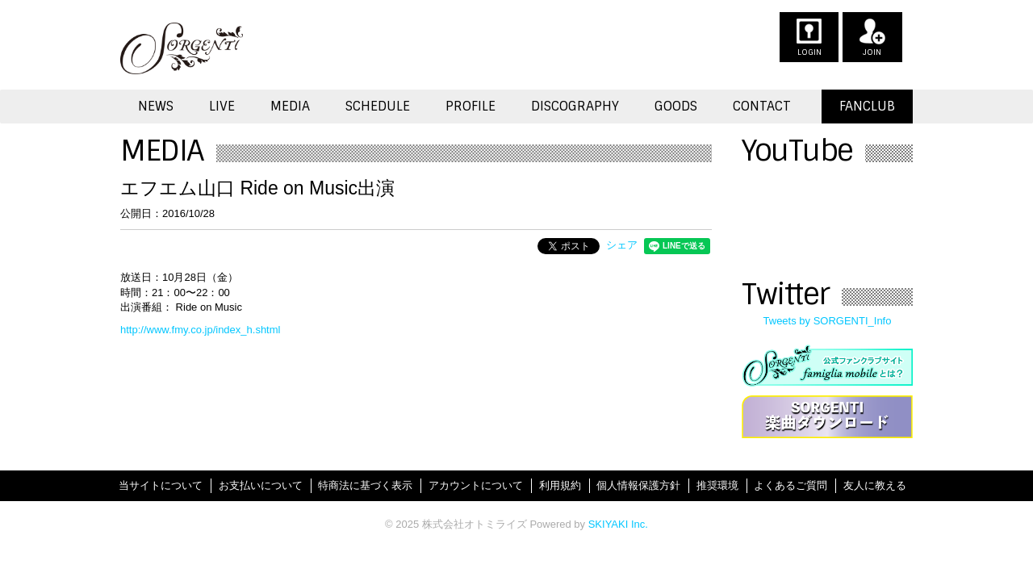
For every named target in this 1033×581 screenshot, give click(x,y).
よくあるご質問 (790, 485)
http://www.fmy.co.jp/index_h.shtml (200, 330)
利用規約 (560, 485)
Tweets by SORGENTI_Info (827, 321)
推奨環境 (717, 485)
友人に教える (874, 485)
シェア (622, 245)
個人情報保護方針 (638, 485)
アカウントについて (476, 485)
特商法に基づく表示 (365, 485)
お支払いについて (261, 485)
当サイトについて (161, 485)
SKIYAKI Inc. (618, 524)
